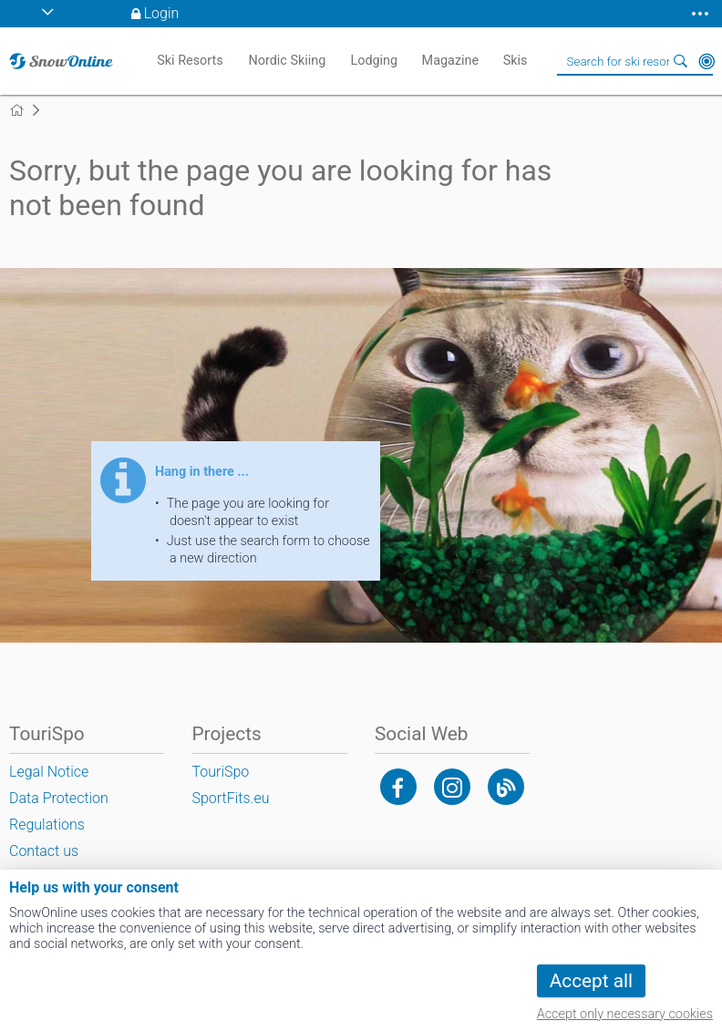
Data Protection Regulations (58, 811)
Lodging (373, 60)
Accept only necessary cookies (625, 1014)
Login (162, 13)
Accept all (591, 981)
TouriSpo (220, 771)
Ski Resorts (189, 60)
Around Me (706, 61)
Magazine (451, 60)
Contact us (43, 851)
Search (681, 61)
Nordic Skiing (286, 60)
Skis (515, 60)
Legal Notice (48, 771)
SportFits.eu (230, 798)
